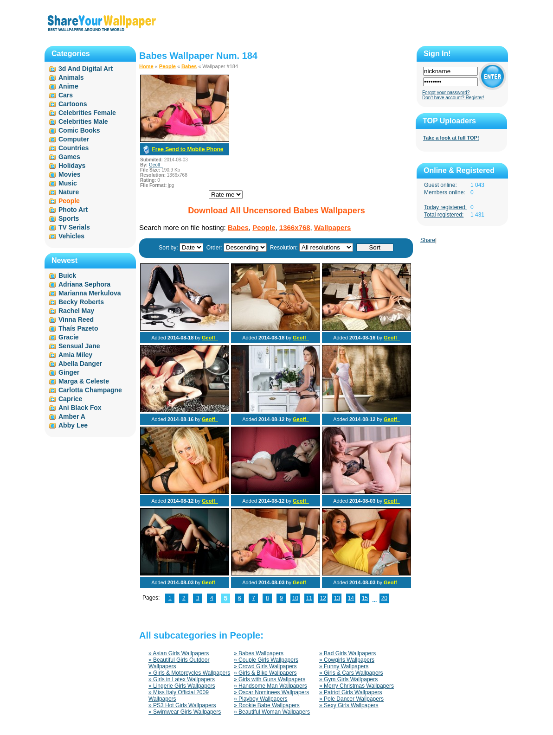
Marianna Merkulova (89, 293)
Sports (68, 218)
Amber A (71, 416)
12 (323, 598)
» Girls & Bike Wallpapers (265, 673)
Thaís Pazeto (78, 328)
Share (427, 240)
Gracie (68, 337)
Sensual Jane (79, 346)
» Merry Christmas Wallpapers (356, 686)
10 (295, 598)
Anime (68, 86)
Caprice (70, 399)
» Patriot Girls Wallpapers (350, 692)
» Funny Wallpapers (343, 666)
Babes (189, 66)
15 (365, 598)
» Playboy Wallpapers (261, 699)
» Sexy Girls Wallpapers (349, 705)
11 (309, 598)
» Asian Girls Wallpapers (178, 653)
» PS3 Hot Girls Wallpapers (182, 705)
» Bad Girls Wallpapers (347, 653)
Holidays (71, 165)
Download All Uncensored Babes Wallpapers (276, 210)
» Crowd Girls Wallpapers (265, 666)
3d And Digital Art (85, 68)
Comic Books (79, 130)
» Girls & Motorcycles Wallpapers (189, 673)
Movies (69, 174)
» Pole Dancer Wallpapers (351, 699)
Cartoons (72, 104)
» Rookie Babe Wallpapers (267, 705)
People (167, 66)
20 (384, 598)
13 (337, 598)
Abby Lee (73, 425)
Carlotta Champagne (90, 390)
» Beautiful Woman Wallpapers (272, 712)
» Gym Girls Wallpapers (348, 679)
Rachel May (76, 310)
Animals (71, 77)
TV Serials (74, 227)
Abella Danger (80, 363)
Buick (67, 275)
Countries (73, 148)
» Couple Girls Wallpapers (266, 660)
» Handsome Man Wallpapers (270, 686)
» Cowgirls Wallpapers (346, 660)
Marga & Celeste (83, 381)
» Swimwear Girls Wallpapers (184, 712)
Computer (73, 139)
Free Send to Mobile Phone (187, 149)
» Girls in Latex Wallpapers (181, 679)
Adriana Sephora (84, 284)
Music (67, 183)
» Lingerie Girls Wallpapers (181, 686)
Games (69, 156)
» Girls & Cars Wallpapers (351, 673)
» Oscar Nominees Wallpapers (271, 692)
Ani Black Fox (80, 407)
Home (146, 66)
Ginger (68, 372)
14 (351, 598)
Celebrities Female (87, 112)
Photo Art (73, 209)
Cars (65, 95)
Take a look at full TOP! (451, 138)
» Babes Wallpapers (258, 653)
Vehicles (71, 236)
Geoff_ (156, 164)
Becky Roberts (81, 302)
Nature (68, 192)
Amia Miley (75, 354)
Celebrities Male (83, 121)
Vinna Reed (76, 319)
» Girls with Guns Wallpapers (269, 679)
